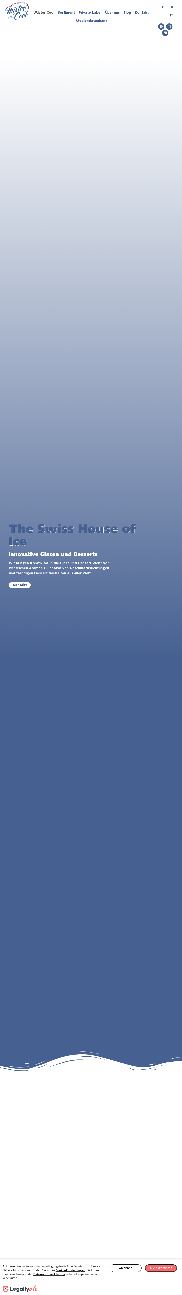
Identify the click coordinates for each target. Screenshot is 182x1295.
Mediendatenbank (91, 21)
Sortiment (66, 13)
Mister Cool (44, 13)
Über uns (112, 13)
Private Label (90, 13)
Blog (127, 13)
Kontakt (142, 13)
